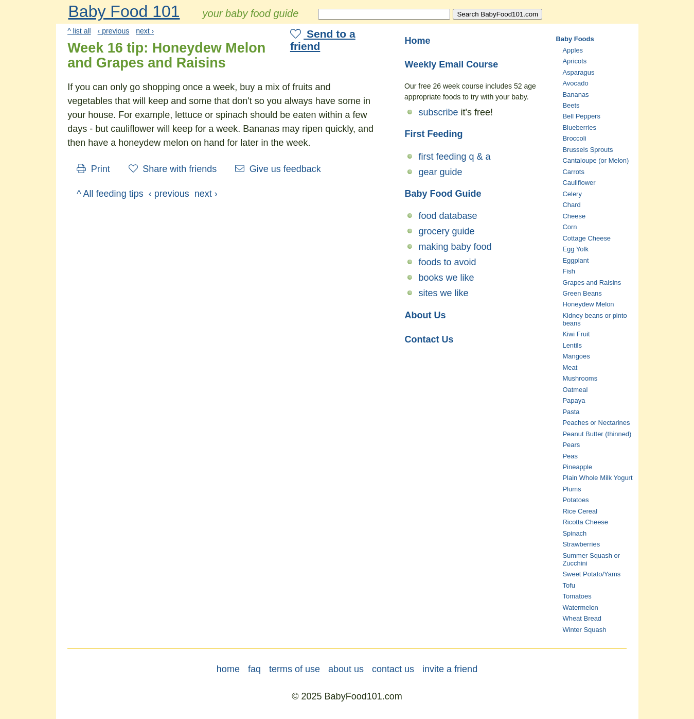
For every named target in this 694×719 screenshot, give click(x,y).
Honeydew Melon (588, 304)
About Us (425, 315)
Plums (571, 489)
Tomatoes (576, 596)
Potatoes (575, 500)
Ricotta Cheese (585, 522)
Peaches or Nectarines (596, 422)
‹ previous (114, 31)
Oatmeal (575, 389)
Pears (571, 445)
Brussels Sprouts (587, 149)
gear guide (440, 172)
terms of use (294, 669)
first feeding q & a (455, 156)
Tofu (568, 585)
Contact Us (429, 339)
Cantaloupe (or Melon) (595, 160)
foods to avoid (447, 262)
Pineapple (577, 467)
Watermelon (580, 607)
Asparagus (578, 72)
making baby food (455, 247)
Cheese (573, 216)
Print (93, 169)
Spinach (574, 533)
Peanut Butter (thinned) (596, 434)
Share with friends (173, 169)
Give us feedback (278, 169)
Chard (571, 205)
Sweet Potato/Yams (591, 574)
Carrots (573, 172)
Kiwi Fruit (576, 334)
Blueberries (579, 127)
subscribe (438, 112)
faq (254, 669)
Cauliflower (578, 182)
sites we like (444, 293)
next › (145, 31)
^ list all (79, 31)
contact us (393, 669)
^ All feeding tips (110, 194)
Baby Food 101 (124, 11)
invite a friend (449, 669)
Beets (570, 105)
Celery (571, 194)
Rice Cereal (579, 511)
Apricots (574, 61)
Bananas (575, 94)
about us (346, 669)
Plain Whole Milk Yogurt (597, 478)
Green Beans (581, 293)
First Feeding (434, 134)
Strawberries (581, 544)
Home (418, 41)
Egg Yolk (575, 249)
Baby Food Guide (443, 194)
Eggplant (575, 260)
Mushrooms (579, 378)
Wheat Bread (581, 618)
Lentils (571, 345)
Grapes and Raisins (591, 282)
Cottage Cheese (586, 238)
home (228, 669)
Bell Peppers (581, 116)
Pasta (570, 412)
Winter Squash (584, 630)
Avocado (575, 83)
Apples (572, 50)
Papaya (573, 400)
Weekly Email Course (452, 64)
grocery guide (447, 231)
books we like (446, 277)
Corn (569, 227)
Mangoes (576, 356)
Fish (568, 271)
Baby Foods (575, 39)
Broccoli (574, 138)
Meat (569, 367)
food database (448, 216)
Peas (570, 456)
